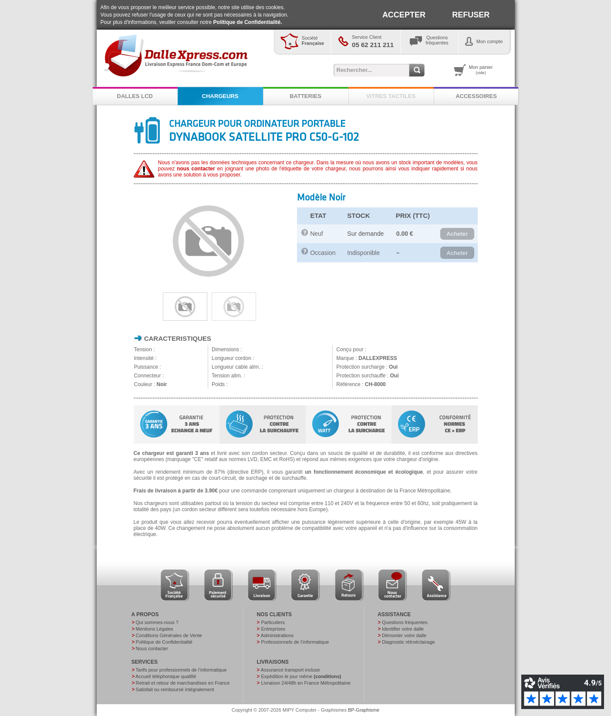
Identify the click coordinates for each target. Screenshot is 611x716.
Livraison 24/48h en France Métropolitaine (305, 682)
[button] (457, 234)
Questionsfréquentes (437, 40)
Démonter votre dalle (404, 635)
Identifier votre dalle (403, 628)
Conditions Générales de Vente (169, 635)
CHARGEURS (220, 96)
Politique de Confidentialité (164, 642)
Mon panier (481, 69)
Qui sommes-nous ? (157, 622)
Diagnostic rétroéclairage (408, 642)
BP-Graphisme (363, 710)
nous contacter (196, 169)
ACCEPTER (403, 14)
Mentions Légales (154, 628)
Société (313, 40)
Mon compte (489, 41)
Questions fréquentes (405, 622)
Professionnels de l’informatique (295, 642)
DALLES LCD (134, 96)
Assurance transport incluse (290, 669)
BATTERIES (305, 96)
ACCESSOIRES (476, 96)
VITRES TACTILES (390, 96)
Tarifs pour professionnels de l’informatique (180, 669)
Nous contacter (152, 648)
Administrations (277, 635)
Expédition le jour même (301, 676)
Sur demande (365, 233)
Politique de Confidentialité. (247, 22)
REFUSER (470, 14)
